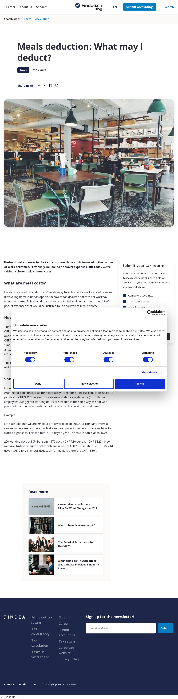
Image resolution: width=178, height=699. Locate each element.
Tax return (67, 641)
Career (10, 7)
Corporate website (66, 650)
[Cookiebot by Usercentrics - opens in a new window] (149, 312)
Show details (149, 372)
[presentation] (112, 643)
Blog (62, 617)
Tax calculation (39, 643)
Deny (38, 383)
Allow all (140, 383)
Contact (9, 684)
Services (42, 7)
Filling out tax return (41, 620)
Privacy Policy (69, 659)
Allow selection (89, 383)
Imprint (23, 684)
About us (26, 7)
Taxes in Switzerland (40, 654)
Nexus (73, 684)
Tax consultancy (40, 631)
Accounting (42, 19)
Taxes (27, 19)
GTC (34, 684)
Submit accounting (67, 632)
